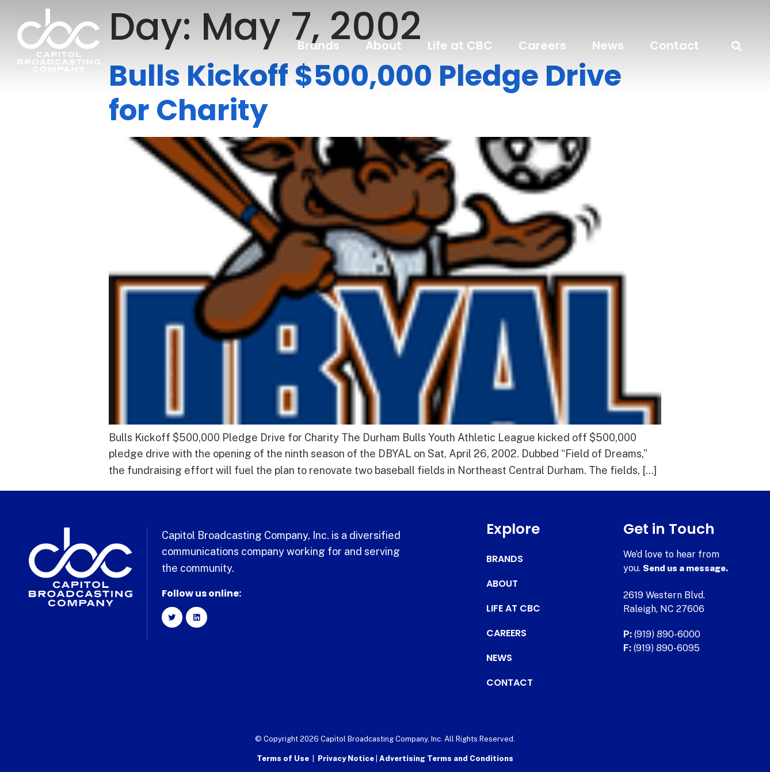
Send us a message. (687, 568)
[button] (736, 45)
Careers (542, 45)
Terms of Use (283, 758)
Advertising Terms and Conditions (446, 758)
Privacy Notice (347, 758)
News (608, 45)
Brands (319, 45)
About (383, 45)
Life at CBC (460, 45)
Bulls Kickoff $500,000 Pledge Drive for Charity (365, 93)
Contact (674, 45)
